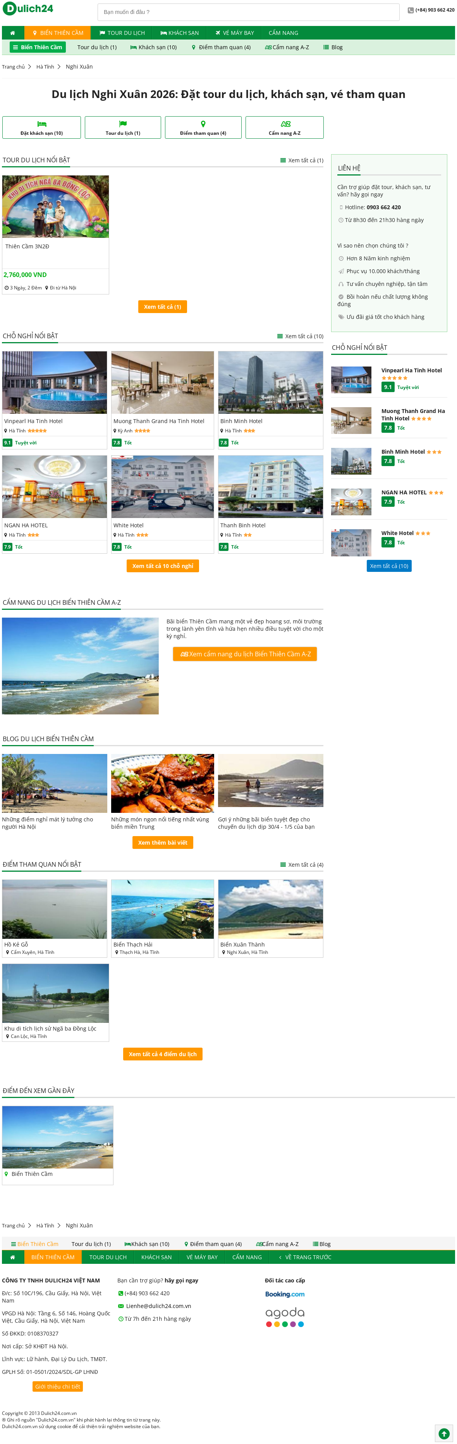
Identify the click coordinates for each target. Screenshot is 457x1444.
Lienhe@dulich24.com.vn (154, 1306)
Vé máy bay (234, 32)
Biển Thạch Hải (133, 944)
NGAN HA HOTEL (26, 525)
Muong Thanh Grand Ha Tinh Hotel (158, 421)
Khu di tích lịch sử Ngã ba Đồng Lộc (50, 1028)
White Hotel (128, 525)
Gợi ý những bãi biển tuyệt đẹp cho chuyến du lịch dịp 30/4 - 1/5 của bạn (266, 823)
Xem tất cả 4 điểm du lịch (163, 1054)
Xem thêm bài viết (162, 842)
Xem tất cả (299, 336)
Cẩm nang (283, 32)
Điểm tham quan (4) (221, 47)
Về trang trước (304, 1257)
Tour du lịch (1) (97, 47)
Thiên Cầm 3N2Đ (27, 246)
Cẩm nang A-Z (287, 47)
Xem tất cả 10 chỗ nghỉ (162, 566)
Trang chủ (13, 66)
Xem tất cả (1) (301, 160)
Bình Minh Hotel (241, 421)
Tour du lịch (121, 32)
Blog (332, 47)
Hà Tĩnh (45, 66)
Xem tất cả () (389, 566)
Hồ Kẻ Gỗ (16, 944)
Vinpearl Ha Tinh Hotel (33, 421)
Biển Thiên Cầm (57, 32)
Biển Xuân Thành (242, 944)
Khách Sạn (179, 32)
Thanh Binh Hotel (243, 525)
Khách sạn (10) (154, 47)
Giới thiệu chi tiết (57, 1386)
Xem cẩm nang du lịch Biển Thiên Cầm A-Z (245, 654)
